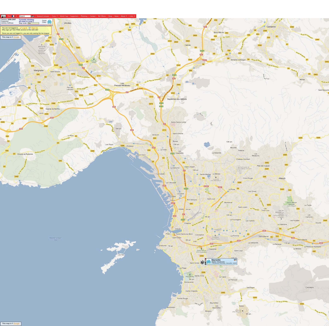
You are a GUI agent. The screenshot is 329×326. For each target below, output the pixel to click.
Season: (8, 19)
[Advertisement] (57, 37)
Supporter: (5, 21)
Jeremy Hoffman (7, 23)
